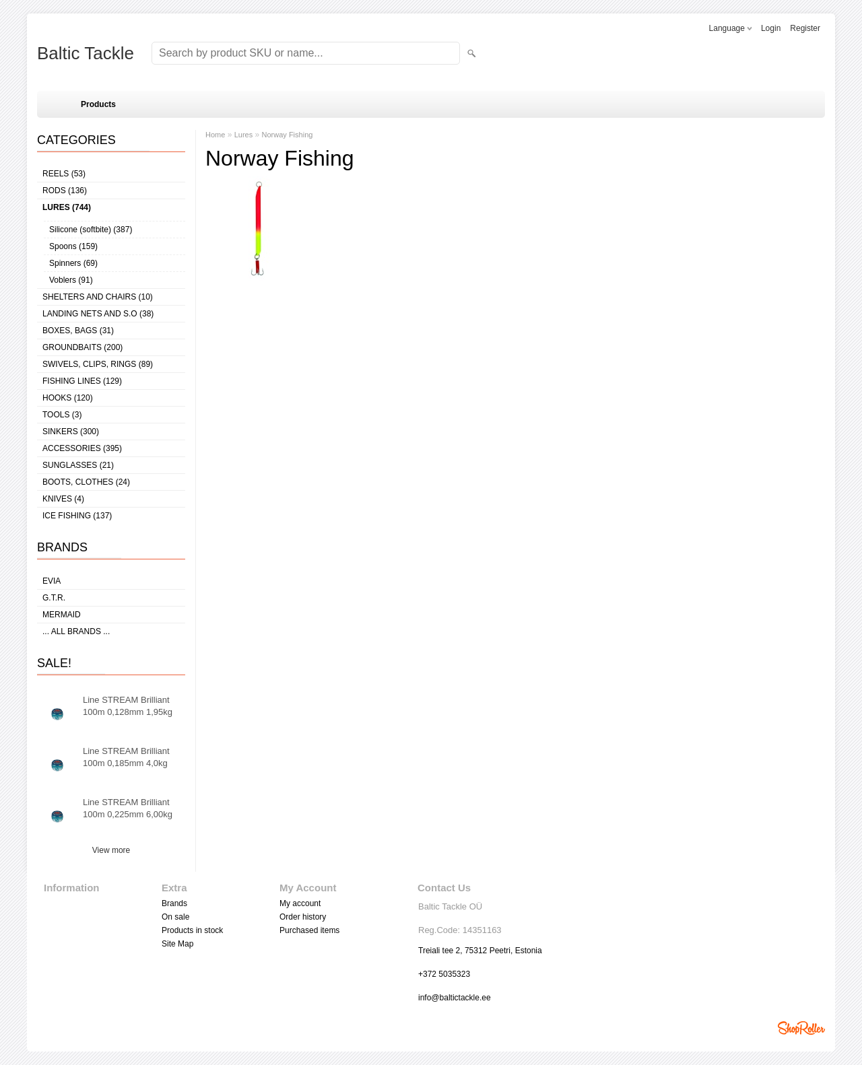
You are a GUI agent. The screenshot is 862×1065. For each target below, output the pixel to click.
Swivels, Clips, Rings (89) (97, 364)
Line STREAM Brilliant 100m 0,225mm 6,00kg (127, 808)
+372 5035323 (444, 974)
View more (111, 850)
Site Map (177, 944)
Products (98, 104)
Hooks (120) (67, 398)
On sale (175, 917)
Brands (174, 903)
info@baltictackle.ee (454, 997)
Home (215, 135)
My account (300, 903)
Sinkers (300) (70, 431)
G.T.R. (53, 598)
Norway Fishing (287, 135)
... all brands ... (76, 631)
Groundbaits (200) (82, 347)
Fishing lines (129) (82, 381)
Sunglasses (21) (78, 465)
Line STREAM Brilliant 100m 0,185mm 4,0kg (126, 757)
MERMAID (61, 614)
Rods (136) (64, 190)
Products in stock (192, 930)
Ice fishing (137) (77, 515)
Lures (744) (66, 207)
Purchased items (309, 930)
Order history (302, 917)
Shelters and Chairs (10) (97, 297)
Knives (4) (63, 499)
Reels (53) (64, 173)
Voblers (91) (71, 280)
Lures (243, 135)
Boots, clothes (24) (86, 482)
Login (771, 28)
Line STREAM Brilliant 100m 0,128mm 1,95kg (127, 706)
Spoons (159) (73, 246)
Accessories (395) (82, 448)
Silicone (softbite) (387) (90, 229)
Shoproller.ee (801, 1028)
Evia (51, 581)
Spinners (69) (73, 263)
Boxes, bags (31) (78, 330)
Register (805, 28)
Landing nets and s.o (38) (98, 313)
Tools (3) (61, 414)
